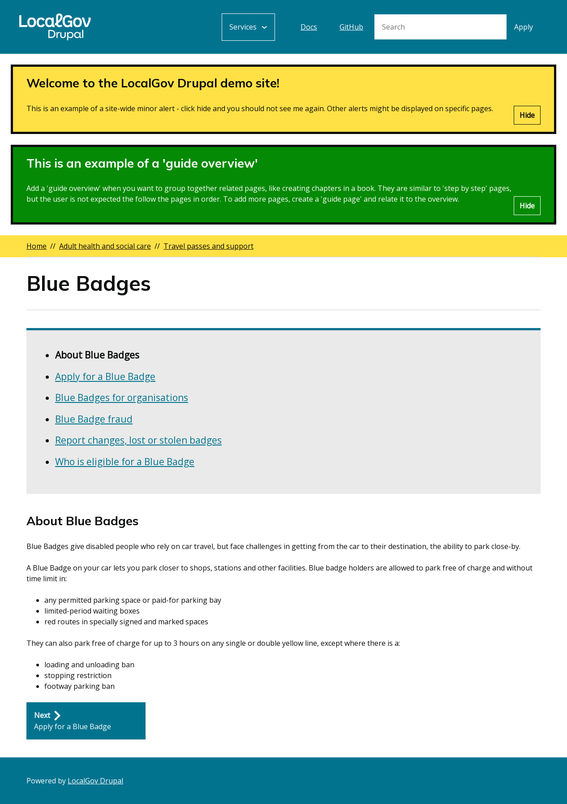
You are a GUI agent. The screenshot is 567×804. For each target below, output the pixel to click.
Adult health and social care (105, 246)
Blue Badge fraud (94, 419)
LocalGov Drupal (95, 781)
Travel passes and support (208, 246)
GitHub (351, 27)
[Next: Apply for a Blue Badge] (86, 721)
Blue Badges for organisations (121, 397)
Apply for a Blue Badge (105, 376)
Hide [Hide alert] (527, 115)
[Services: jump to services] (248, 27)
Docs (309, 27)
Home (36, 246)
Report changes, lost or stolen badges (138, 440)
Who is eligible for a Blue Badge (124, 461)
